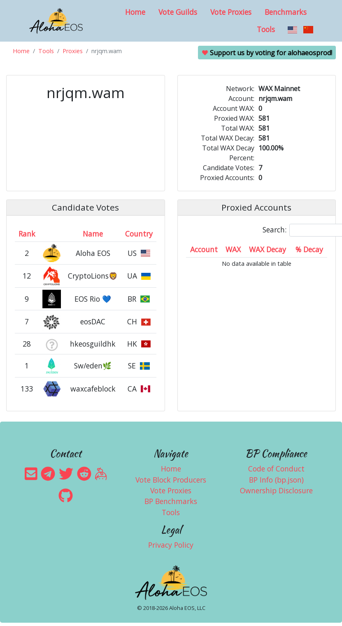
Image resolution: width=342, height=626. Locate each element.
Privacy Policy (170, 545)
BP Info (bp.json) (276, 480)
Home (135, 12)
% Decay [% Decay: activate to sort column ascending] (309, 249)
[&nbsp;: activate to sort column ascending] (51, 234)
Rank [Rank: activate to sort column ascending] (27, 234)
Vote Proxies (230, 12)
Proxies (73, 51)
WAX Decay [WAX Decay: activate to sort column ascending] (267, 249)
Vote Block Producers (170, 480)
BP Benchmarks (170, 501)
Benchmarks (286, 12)
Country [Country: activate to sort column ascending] (139, 234)
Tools (266, 29)
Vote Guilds (177, 12)
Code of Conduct (276, 469)
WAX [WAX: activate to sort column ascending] (233, 249)
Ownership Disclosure (276, 490)
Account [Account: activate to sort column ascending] (204, 249)
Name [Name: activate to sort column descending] (93, 234)
